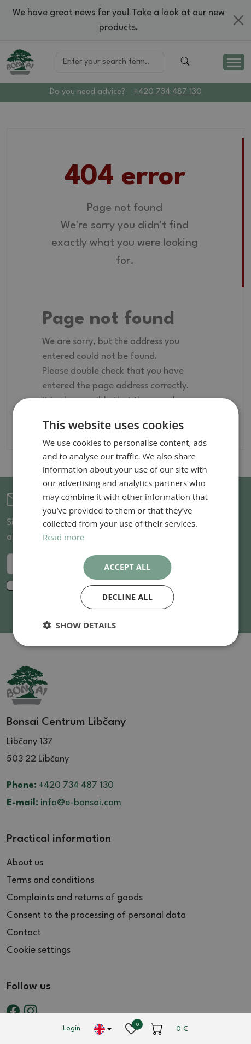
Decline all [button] (127, 597)
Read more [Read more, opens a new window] (64, 537)
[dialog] (125, 522)
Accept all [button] (127, 567)
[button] (79, 625)
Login (71, 1028)
